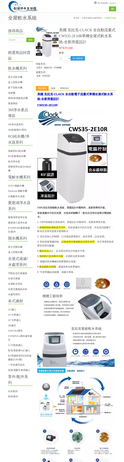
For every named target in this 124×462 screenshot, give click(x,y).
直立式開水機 (15, 247)
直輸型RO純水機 (17, 151)
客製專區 (13, 103)
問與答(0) (64, 88)
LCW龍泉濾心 (15, 345)
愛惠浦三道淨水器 (17, 222)
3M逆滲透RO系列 (17, 130)
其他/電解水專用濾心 (19, 370)
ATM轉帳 (57, 68)
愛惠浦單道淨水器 (17, 217)
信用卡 (39, 68)
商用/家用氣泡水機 (18, 98)
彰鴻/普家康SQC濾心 (19, 350)
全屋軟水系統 (110, 18)
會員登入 (113, 3)
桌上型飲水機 (15, 82)
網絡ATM (48, 68)
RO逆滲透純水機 (17, 156)
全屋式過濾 (14, 278)
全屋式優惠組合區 (17, 289)
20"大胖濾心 (14, 320)
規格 (53, 88)
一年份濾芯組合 (16, 364)
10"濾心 (12, 309)
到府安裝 (46, 76)
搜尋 (30, 40)
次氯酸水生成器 (16, 196)
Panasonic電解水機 (17, 191)
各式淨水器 (14, 161)
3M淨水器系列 (15, 124)
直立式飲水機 (15, 77)
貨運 (38, 76)
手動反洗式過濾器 (17, 273)
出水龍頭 (13, 391)
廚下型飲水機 (15, 87)
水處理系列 (14, 294)
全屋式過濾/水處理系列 (92, 18)
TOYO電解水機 (16, 186)
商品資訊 (42, 88)
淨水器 (76, 18)
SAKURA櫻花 (15, 330)
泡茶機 (11, 93)
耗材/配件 (13, 396)
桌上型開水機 (15, 252)
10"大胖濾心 (14, 315)
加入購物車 (78, 58)
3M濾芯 (12, 325)
